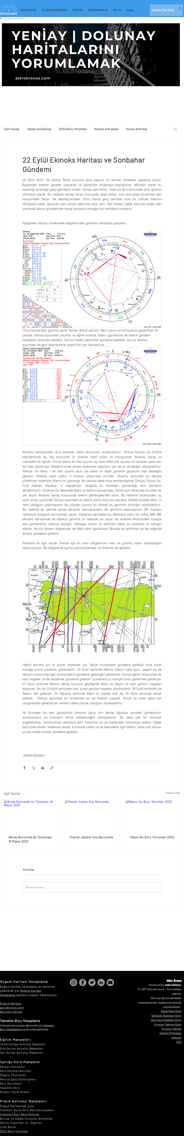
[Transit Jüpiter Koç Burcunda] (92, 815)
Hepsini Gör (173, 793)
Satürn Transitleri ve (15, 1122)
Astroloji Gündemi (33, 755)
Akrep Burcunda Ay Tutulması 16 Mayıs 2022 (30, 839)
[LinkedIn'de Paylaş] (42, 768)
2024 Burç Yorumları (73, 129)
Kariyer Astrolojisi (106, 129)
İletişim (176, 1037)
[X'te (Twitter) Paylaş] (33, 768)
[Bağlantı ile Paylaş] (52, 768)
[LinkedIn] (101, 982)
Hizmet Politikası (170, 1033)
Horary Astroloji (136, 129)
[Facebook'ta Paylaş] (24, 768)
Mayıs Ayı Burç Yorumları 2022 (152, 837)
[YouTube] (110, 982)
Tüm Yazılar (12, 129)
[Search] (180, 9)
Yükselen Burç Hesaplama (20, 1020)
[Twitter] (92, 982)
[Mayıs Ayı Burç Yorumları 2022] (153, 815)
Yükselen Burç (10, 1087)
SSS (178, 1042)
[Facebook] (82, 982)
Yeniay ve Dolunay (39, 129)
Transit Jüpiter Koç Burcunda (91, 837)
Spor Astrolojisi (11, 1083)
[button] (175, 128)
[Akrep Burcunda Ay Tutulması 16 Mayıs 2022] (31, 815)
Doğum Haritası (10, 1003)
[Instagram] (73, 982)
